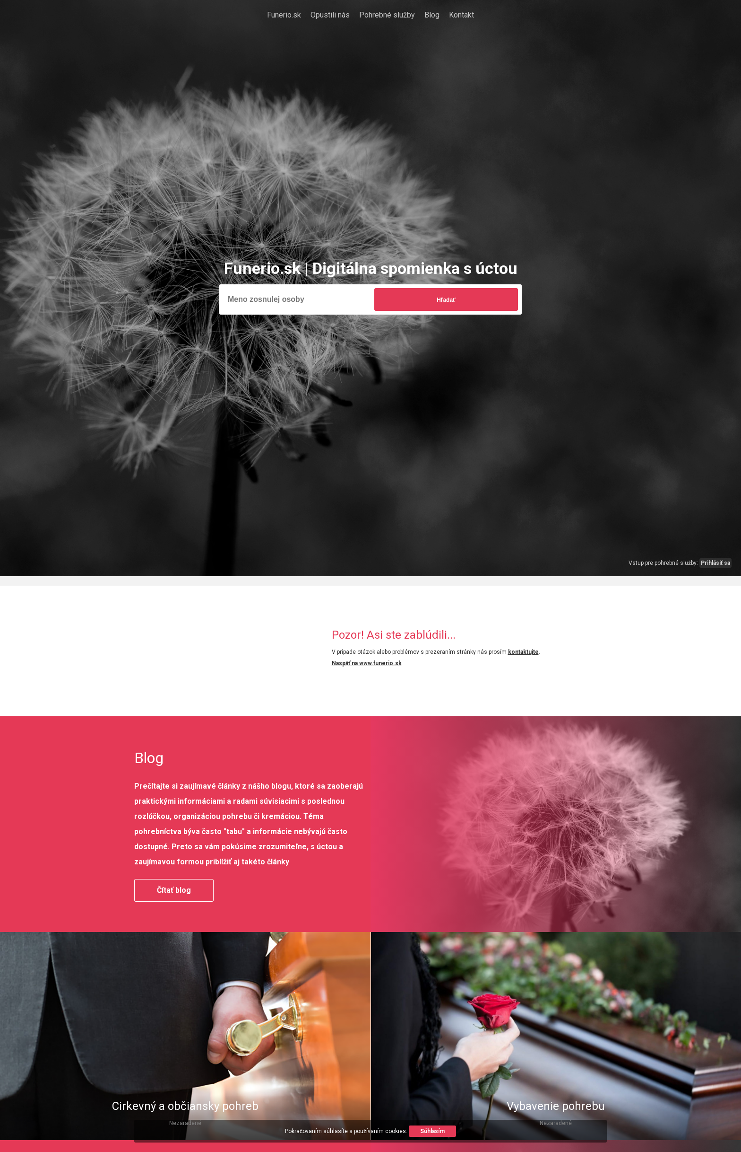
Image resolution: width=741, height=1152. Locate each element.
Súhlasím (432, 1131)
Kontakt (461, 14)
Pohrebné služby (387, 14)
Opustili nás (330, 14)
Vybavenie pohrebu (556, 1106)
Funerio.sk (284, 14)
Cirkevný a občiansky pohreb (185, 1106)
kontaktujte (523, 652)
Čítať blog (174, 890)
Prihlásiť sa (715, 563)
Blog (431, 14)
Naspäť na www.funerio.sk (367, 663)
